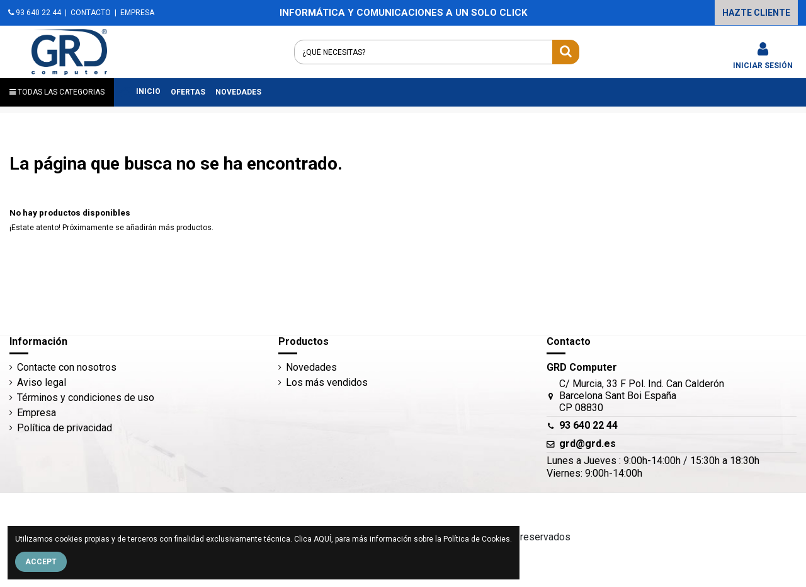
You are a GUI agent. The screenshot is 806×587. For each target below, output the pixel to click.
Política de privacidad (64, 428)
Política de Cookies (476, 539)
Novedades (311, 367)
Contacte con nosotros (66, 367)
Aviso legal (41, 382)
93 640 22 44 (34, 12)
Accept (41, 561)
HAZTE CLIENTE (756, 13)
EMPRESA (137, 12)
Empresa (36, 413)
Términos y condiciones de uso (85, 398)
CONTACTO (91, 12)
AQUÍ (322, 539)
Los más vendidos (327, 382)
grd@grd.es (587, 444)
